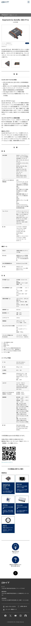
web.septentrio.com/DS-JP (7, 462)
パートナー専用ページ (10, 609)
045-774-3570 (9, 606)
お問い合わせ (22, 606)
